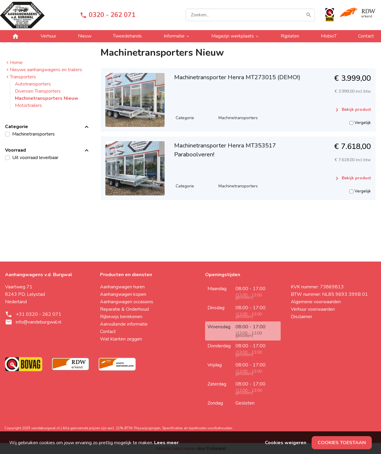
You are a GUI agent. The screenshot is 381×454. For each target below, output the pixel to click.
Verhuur (48, 36)
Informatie (177, 36)
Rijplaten (290, 36)
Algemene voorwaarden (316, 301)
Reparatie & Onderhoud (124, 309)
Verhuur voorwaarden (313, 309)
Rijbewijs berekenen (121, 316)
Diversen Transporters (38, 91)
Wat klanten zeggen (121, 339)
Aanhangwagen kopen (123, 294)
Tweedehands (127, 36)
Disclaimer (301, 316)
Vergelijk (360, 122)
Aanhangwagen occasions (126, 301)
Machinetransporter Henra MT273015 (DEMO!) (237, 77)
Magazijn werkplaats (235, 36)
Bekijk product (352, 110)
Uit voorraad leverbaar (35, 157)
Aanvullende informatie (124, 324)
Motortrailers (28, 105)
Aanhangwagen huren (122, 287)
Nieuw (84, 36)
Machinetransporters (33, 134)
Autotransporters (33, 84)
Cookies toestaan (342, 442)
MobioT (329, 36)
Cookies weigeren (285, 442)
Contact (366, 36)
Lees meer (166, 442)
